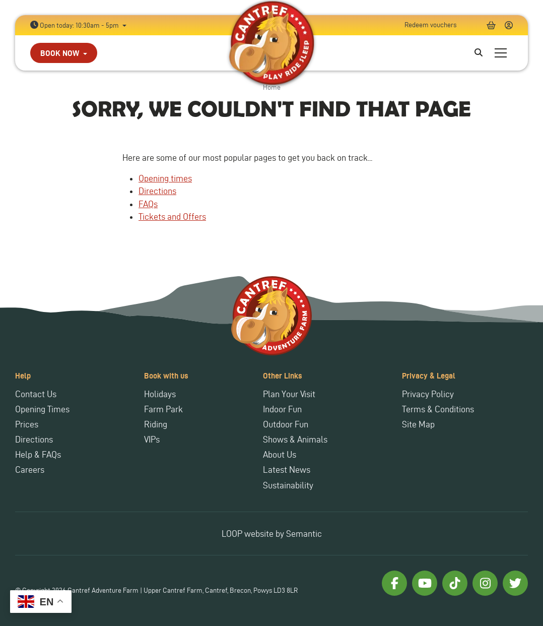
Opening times (165, 178)
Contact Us (35, 394)
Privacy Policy (428, 394)
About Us (279, 454)
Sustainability (288, 485)
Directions (157, 191)
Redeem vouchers (430, 25)
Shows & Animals (295, 439)
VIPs (152, 439)
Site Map (418, 424)
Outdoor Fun (285, 424)
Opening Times (42, 409)
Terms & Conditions (438, 409)
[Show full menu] (501, 52)
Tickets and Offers (172, 216)
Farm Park (163, 409)
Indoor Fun (282, 409)
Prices (26, 424)
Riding (155, 424)
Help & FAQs (38, 454)
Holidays (160, 394)
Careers (29, 469)
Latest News (286, 469)
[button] (63, 53)
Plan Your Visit (289, 394)
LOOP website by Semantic (272, 533)
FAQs (148, 204)
